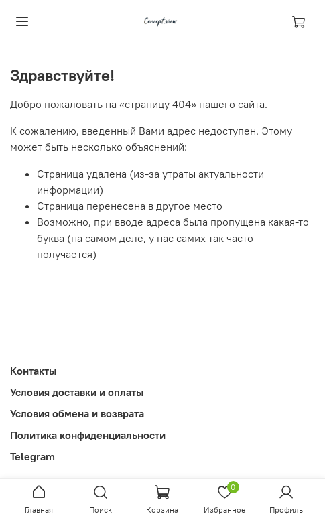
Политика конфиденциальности (88, 435)
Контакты (33, 370)
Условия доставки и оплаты (76, 392)
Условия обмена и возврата (77, 413)
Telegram (32, 456)
